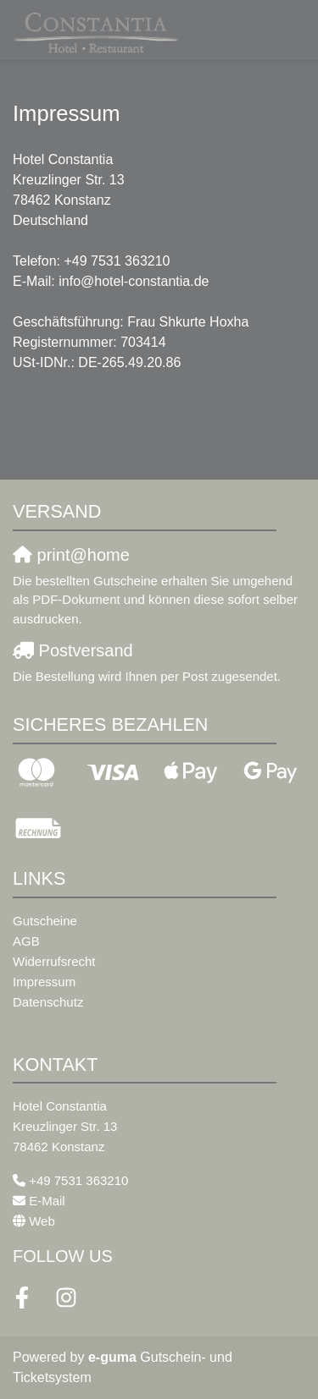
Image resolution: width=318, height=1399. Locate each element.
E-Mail (47, 1200)
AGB (26, 941)
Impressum (44, 981)
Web (42, 1221)
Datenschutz (48, 1002)
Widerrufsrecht (54, 961)
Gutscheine (45, 920)
